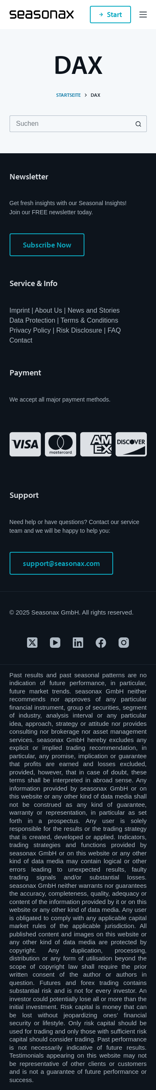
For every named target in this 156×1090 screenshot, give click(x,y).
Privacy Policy (30, 330)
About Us (48, 310)
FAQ (114, 330)
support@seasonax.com (61, 563)
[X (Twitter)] (32, 642)
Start (110, 14)
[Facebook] (101, 642)
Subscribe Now (47, 245)
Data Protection (32, 320)
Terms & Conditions (90, 320)
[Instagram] (124, 642)
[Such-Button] (138, 123)
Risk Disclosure (79, 330)
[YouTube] (55, 642)
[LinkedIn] (78, 642)
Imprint (20, 310)
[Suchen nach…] (70, 123)
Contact (21, 340)
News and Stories (93, 310)
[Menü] (143, 14)
